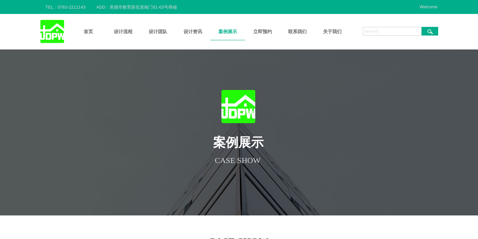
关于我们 (332, 31)
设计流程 (123, 31)
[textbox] (392, 31)
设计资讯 (193, 31)
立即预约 (262, 31)
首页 (88, 31)
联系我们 (297, 31)
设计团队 (158, 31)
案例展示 (227, 31)
